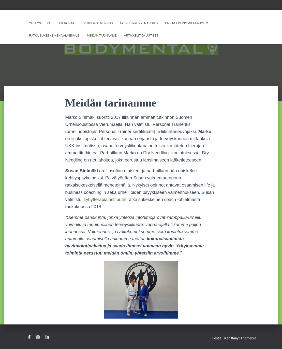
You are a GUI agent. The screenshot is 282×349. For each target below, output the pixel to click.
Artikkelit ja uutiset (141, 35)
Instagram (38, 337)
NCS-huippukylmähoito (139, 23)
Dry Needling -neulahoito (186, 23)
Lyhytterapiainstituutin (105, 199)
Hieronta (66, 23)
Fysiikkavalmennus (97, 23)
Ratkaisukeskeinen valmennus (54, 35)
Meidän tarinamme (102, 35)
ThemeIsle (248, 338)
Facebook (29, 337)
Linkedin (47, 337)
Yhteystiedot (40, 23)
